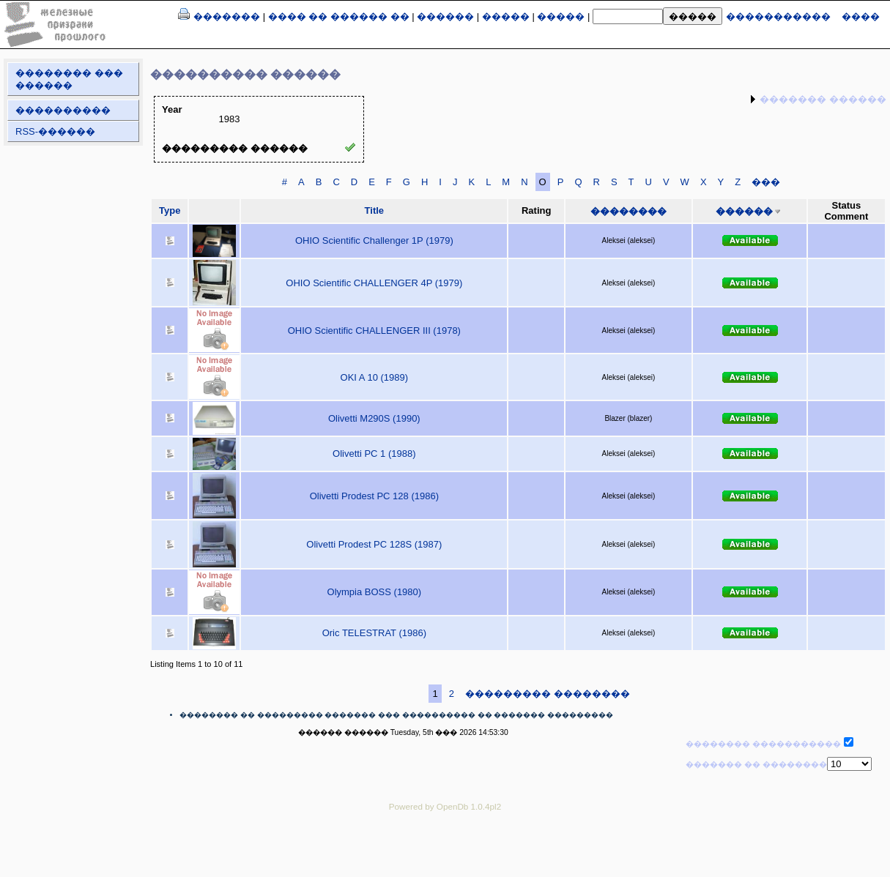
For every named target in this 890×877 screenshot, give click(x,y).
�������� (628, 211)
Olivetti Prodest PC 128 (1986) (374, 495)
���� (861, 16)
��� (766, 181)
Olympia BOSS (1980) (374, 591)
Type (169, 210)
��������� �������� (547, 693)
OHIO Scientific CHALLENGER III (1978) (374, 330)
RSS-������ (55, 131)
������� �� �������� (756, 764)
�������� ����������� (763, 743)
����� (506, 16)
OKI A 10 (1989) (375, 377)
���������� (63, 110)
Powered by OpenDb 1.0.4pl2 (445, 806)
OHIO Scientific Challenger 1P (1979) (374, 240)
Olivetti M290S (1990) (374, 418)
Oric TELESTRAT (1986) (374, 632)
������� (226, 16)
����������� (778, 16)
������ (445, 16)
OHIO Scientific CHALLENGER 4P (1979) (374, 282)
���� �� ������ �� (338, 16)
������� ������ (823, 99)
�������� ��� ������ (69, 79)
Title (375, 210)
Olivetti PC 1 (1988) (374, 453)
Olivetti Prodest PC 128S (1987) (374, 544)
